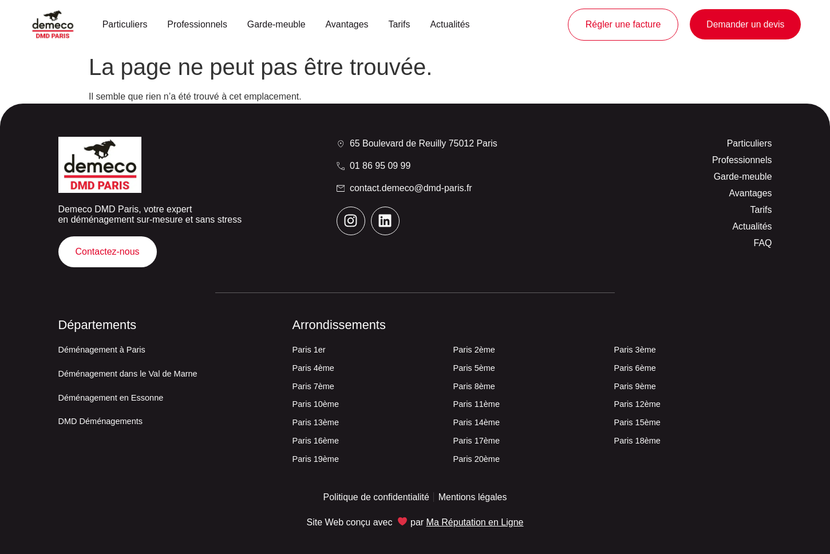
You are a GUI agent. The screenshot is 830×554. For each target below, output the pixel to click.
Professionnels (197, 24)
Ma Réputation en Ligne (475, 522)
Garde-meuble (276, 24)
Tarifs (399, 24)
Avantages (347, 24)
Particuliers (125, 24)
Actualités (449, 24)
